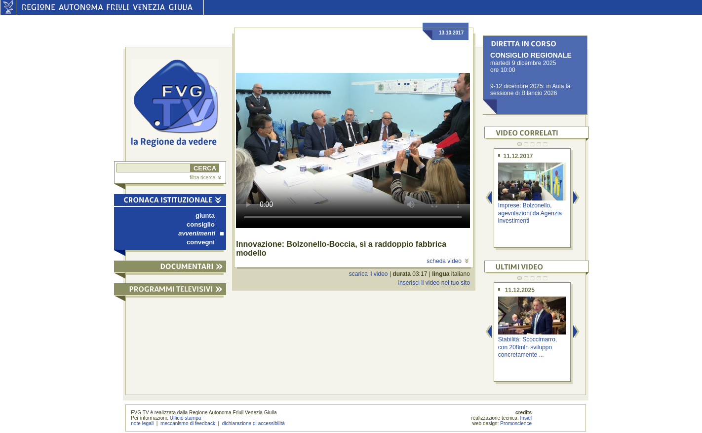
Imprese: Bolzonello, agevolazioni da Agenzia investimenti (530, 213)
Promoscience (516, 423)
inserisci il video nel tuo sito (433, 282)
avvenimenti (201, 233)
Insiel (526, 418)
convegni (201, 242)
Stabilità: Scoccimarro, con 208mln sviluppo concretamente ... (527, 347)
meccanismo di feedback (187, 423)
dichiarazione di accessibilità (253, 423)
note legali (142, 423)
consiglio (201, 224)
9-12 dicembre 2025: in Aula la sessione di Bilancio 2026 (530, 90)
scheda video (447, 261)
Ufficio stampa (185, 418)
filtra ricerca (205, 177)
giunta (205, 215)
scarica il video (368, 273)
